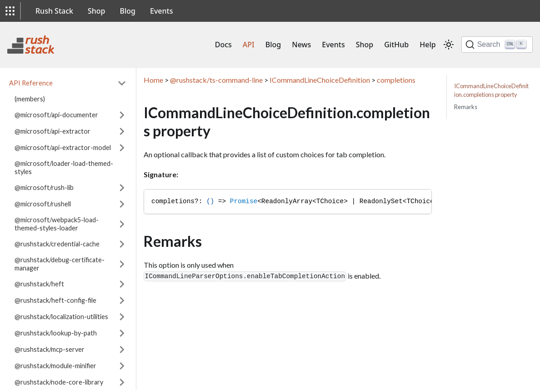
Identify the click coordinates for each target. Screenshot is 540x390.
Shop (96, 11)
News (301, 45)
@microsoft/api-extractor (52, 131)
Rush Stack (54, 11)
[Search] (497, 44)
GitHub (396, 45)
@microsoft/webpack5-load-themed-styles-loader (57, 224)
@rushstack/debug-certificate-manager (60, 264)
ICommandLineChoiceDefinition (320, 79)
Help (427, 45)
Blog (127, 11)
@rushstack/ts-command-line (216, 79)
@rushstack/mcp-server (50, 349)
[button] (10, 11)
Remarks (465, 106)
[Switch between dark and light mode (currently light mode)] (448, 44)
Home (153, 79)
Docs (223, 45)
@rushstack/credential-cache (57, 244)
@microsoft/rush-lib (44, 187)
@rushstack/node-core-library (59, 382)
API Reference (31, 83)
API (249, 45)
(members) (30, 99)
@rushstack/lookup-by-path (56, 333)
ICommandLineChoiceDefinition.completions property (491, 90)
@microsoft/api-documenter (56, 115)
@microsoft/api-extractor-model (63, 147)
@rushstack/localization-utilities (61, 316)
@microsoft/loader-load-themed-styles (64, 167)
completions (396, 79)
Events (161, 11)
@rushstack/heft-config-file (55, 300)
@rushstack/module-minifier (55, 366)
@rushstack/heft (39, 284)
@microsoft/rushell (43, 204)
